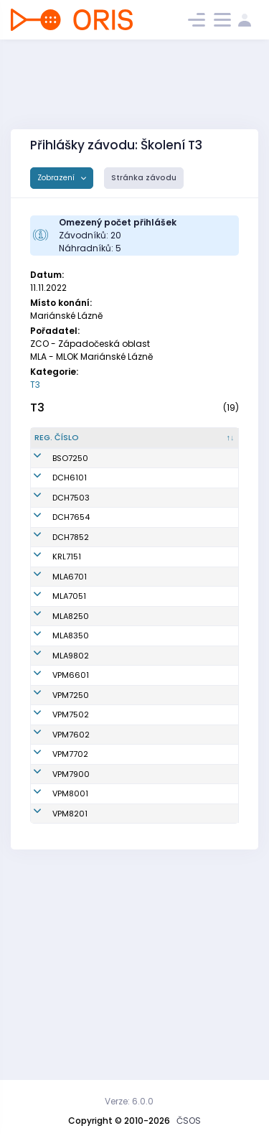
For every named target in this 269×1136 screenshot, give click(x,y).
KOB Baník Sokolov (197, 476)
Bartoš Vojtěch (114, 792)
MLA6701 (69, 665)
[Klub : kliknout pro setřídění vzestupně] (198, 444)
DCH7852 (70, 602)
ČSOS (188, 1120)
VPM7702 (70, 926)
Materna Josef (116, 957)
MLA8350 (70, 760)
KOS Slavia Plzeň (194, 817)
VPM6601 (70, 817)
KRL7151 (66, 634)
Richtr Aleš (120, 817)
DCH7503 (71, 539)
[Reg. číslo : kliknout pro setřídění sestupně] (63, 444)
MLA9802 (70, 792)
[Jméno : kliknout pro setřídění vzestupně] (126, 444)
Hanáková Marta (120, 634)
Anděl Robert (124, 983)
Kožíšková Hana (119, 760)
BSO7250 (70, 476)
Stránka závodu (143, 177)
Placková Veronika (117, 728)
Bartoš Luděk (124, 665)
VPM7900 (71, 958)
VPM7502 (70, 874)
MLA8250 (70, 729)
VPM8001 (70, 983)
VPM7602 (71, 900)
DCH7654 (71, 571)
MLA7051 (69, 697)
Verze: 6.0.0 (129, 1101)
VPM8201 (70, 1009)
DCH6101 (69, 507)
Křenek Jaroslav (116, 875)
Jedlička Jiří (123, 900)
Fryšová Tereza (114, 570)
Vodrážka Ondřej (118, 926)
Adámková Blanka (121, 602)
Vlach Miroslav (116, 507)
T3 (35, 384)
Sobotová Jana (118, 843)
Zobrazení (57, 177)
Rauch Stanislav (118, 1009)
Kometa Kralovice (196, 634)
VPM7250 (70, 843)
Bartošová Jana (119, 697)
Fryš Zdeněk (123, 539)
